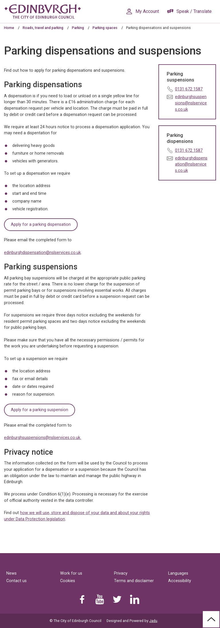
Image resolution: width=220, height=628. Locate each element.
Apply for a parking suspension (39, 409)
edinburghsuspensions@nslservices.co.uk (42, 437)
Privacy (120, 573)
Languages (178, 573)
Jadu (153, 621)
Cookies (67, 580)
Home (9, 28)
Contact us (16, 580)
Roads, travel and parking (43, 28)
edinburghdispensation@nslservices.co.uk (42, 252)
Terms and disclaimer (134, 580)
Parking (78, 28)
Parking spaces (105, 28)
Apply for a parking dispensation (41, 224)
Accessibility (179, 580)
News (11, 573)
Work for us (71, 573)
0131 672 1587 (189, 89)
